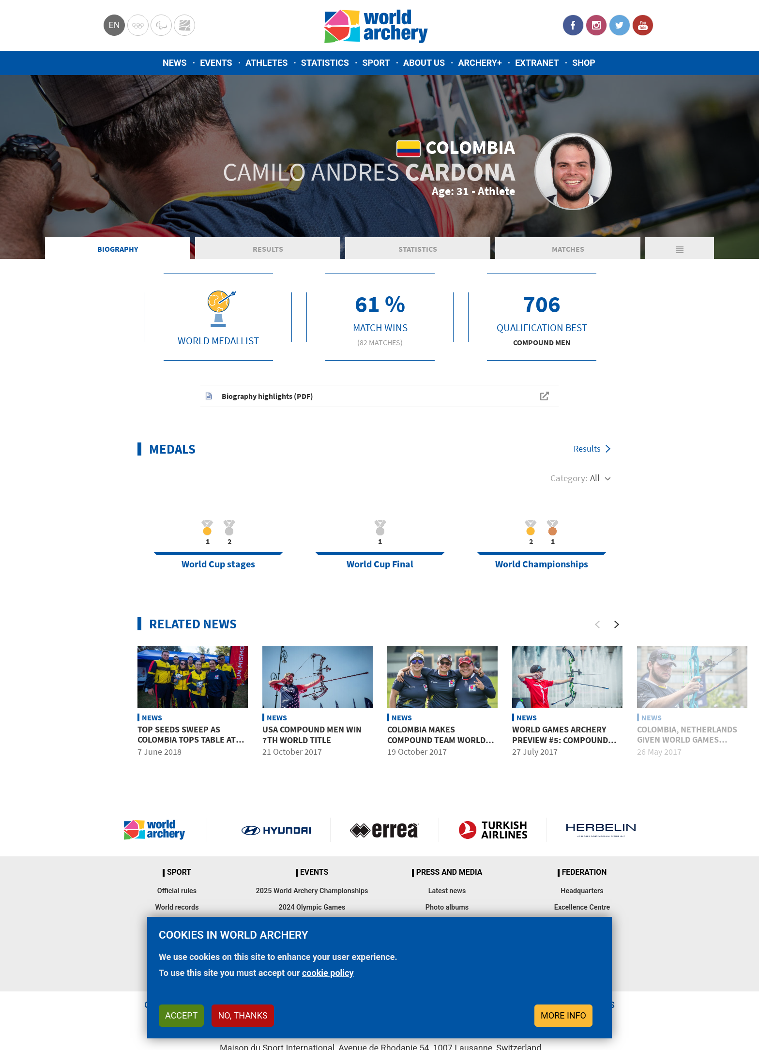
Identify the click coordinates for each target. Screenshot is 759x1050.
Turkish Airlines (493, 830)
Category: (569, 478)
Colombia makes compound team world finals (436, 740)
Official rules (177, 891)
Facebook (573, 25)
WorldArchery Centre (184, 25)
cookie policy (328, 973)
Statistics (325, 63)
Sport (376, 63)
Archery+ (479, 63)
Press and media (449, 872)
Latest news (447, 891)
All (595, 478)
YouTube (642, 25)
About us (424, 63)
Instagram (596, 25)
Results (268, 249)
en (114, 25)
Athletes (266, 63)
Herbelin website (601, 830)
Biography (117, 249)
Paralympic (161, 25)
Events (216, 63)
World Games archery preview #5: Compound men (560, 740)
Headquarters (582, 891)
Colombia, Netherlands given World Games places (687, 740)
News (175, 63)
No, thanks (242, 1015)
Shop (583, 63)
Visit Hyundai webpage (276, 830)
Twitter (619, 25)
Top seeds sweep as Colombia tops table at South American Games (186, 740)
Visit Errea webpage (384, 830)
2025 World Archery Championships (312, 891)
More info (563, 1015)
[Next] (617, 624)
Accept (181, 1015)
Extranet (537, 63)
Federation (584, 872)
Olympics (138, 25)
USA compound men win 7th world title (312, 735)
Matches (568, 249)
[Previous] (597, 624)
